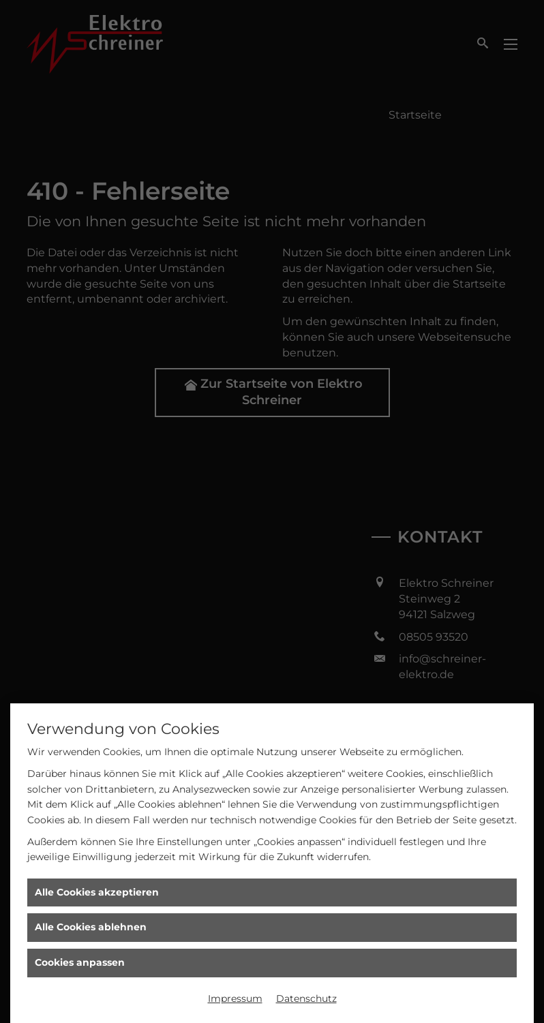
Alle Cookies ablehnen (91, 927)
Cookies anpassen (80, 962)
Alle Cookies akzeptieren (97, 892)
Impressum (235, 998)
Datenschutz (306, 998)
